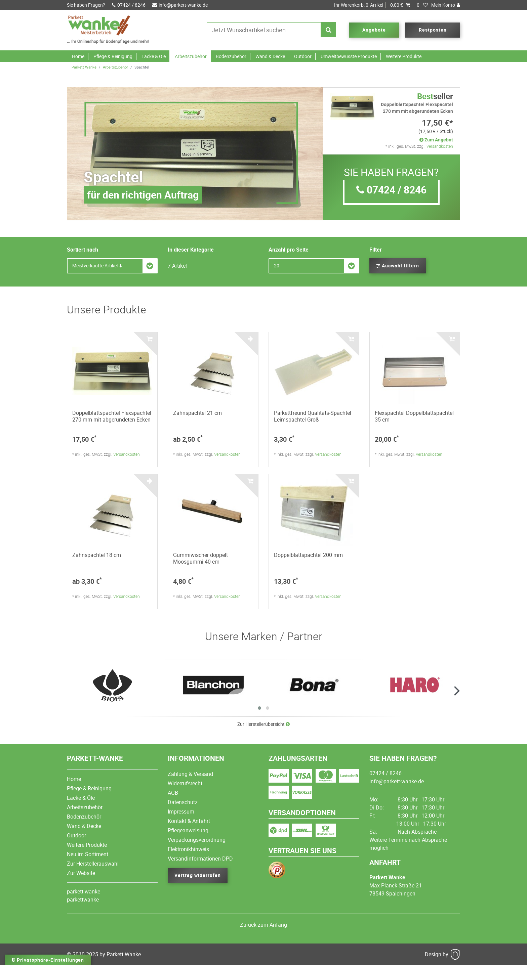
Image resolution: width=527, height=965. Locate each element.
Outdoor (303, 56)
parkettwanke (83, 899)
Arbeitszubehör (191, 56)
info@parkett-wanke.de (180, 5)
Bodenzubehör (231, 56)
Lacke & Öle (153, 56)
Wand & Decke (270, 56)
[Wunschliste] (422, 5)
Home (78, 56)
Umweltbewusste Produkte (349, 56)
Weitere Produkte (403, 56)
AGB (173, 792)
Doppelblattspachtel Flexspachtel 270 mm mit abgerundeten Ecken (111, 416)
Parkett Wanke (84, 67)
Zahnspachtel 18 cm (96, 555)
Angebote (374, 30)
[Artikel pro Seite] (314, 265)
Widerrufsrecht (185, 783)
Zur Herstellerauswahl (93, 863)
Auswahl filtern (397, 265)
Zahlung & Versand (190, 774)
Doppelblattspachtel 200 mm (308, 555)
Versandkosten (440, 146)
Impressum (181, 811)
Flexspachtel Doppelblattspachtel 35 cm (414, 416)
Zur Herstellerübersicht (263, 724)
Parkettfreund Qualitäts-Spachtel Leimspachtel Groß (312, 416)
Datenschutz (183, 802)
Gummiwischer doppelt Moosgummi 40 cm (200, 558)
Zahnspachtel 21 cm (197, 412)
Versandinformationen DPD (200, 858)
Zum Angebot (436, 139)
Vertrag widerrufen (197, 875)
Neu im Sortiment (87, 854)
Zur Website (81, 873)
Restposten (433, 30)
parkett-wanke (83, 891)
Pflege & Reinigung (112, 56)
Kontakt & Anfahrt (189, 821)
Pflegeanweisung (188, 830)
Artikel (372, 5)
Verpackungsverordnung (197, 839)
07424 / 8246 (129, 5)
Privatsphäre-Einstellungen (48, 960)
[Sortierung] (112, 265)
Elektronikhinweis (188, 849)
